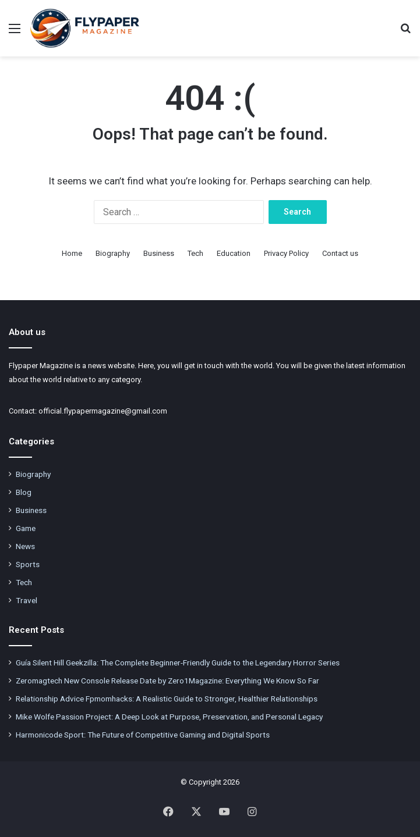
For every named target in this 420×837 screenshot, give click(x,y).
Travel (26, 600)
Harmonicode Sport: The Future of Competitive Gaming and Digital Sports (143, 734)
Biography (113, 253)
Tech (195, 253)
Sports (28, 564)
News (25, 546)
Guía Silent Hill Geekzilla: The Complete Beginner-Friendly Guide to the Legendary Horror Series (178, 662)
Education (233, 253)
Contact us (340, 253)
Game (26, 528)
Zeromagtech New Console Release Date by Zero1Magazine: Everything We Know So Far (167, 680)
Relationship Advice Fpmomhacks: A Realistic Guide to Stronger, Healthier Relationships (166, 698)
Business (158, 253)
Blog (23, 492)
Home (72, 253)
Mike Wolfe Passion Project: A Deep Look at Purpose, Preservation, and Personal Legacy (169, 716)
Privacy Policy (286, 253)
